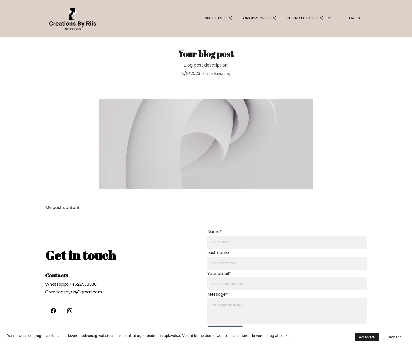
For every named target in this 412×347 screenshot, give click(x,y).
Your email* (222, 274)
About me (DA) (219, 18)
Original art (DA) (260, 18)
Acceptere (367, 337)
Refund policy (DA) (305, 18)
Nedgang (394, 337)
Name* (218, 234)
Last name (221, 254)
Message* (220, 294)
